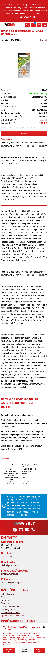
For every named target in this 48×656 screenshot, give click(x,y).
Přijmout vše (39, 650)
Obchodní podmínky (10, 606)
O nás (3, 597)
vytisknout (42, 40)
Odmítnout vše (9, 650)
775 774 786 (6, 557)
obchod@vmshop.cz (10, 565)
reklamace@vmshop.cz (11, 582)
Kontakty (5, 600)
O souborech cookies (10, 612)
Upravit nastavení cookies (12, 615)
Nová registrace (8, 609)
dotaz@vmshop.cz (9, 574)
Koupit (24, 133)
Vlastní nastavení (24, 650)
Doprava (5, 603)
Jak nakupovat (7, 594)
